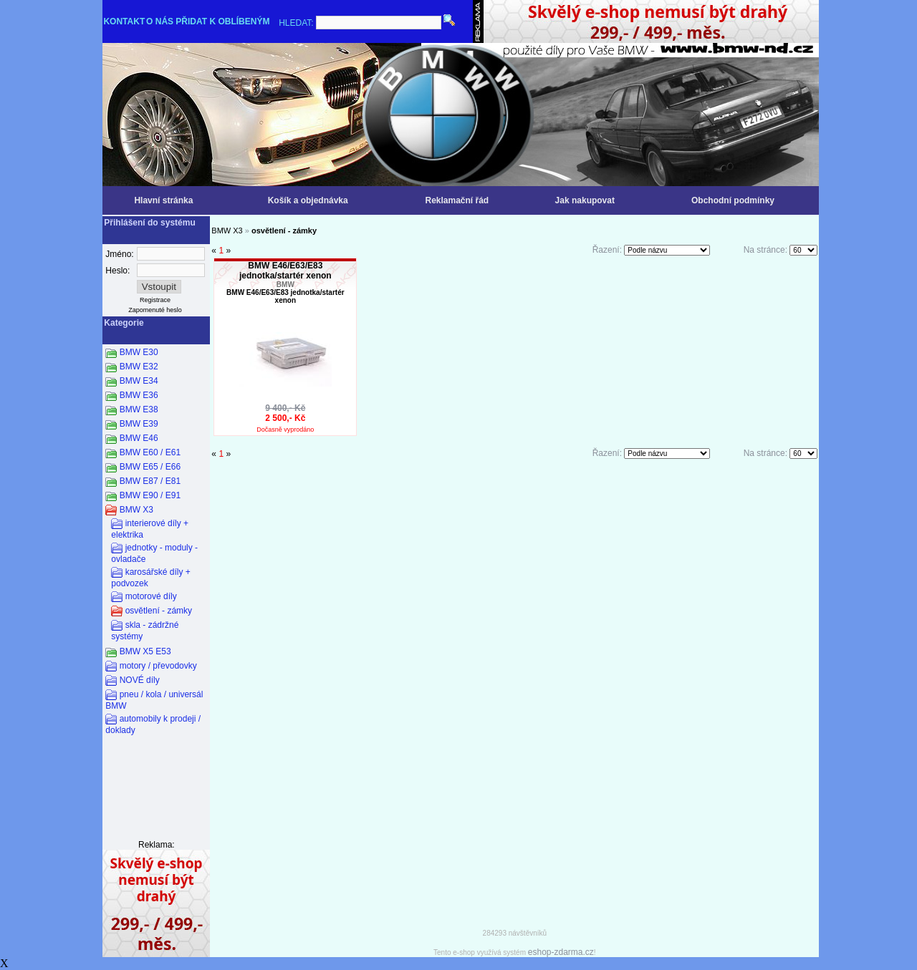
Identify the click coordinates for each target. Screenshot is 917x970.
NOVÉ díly (140, 680)
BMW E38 (139, 409)
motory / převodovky (158, 666)
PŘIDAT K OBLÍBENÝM (222, 21)
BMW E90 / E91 (150, 495)
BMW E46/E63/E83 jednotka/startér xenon (285, 271)
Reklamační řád (457, 200)
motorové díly (151, 596)
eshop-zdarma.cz (561, 952)
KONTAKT (124, 21)
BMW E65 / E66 (150, 467)
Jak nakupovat (585, 200)
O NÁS (159, 21)
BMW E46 (139, 438)
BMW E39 (139, 424)
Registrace (155, 300)
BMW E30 (139, 352)
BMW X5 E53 (145, 651)
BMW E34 (139, 381)
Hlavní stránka (163, 200)
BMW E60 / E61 (150, 452)
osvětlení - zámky (158, 611)
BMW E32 (139, 367)
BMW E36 (139, 395)
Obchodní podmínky (732, 200)
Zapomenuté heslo (155, 310)
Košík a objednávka (308, 200)
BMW (285, 284)
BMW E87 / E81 (150, 481)
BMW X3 (136, 510)
